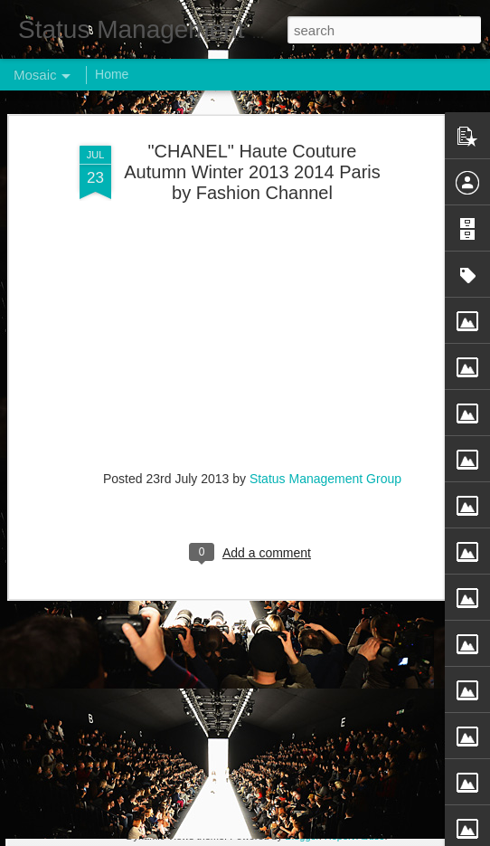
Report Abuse (355, 836)
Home (111, 74)
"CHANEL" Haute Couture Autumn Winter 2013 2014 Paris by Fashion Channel (252, 129)
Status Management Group (325, 435)
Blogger (301, 836)
